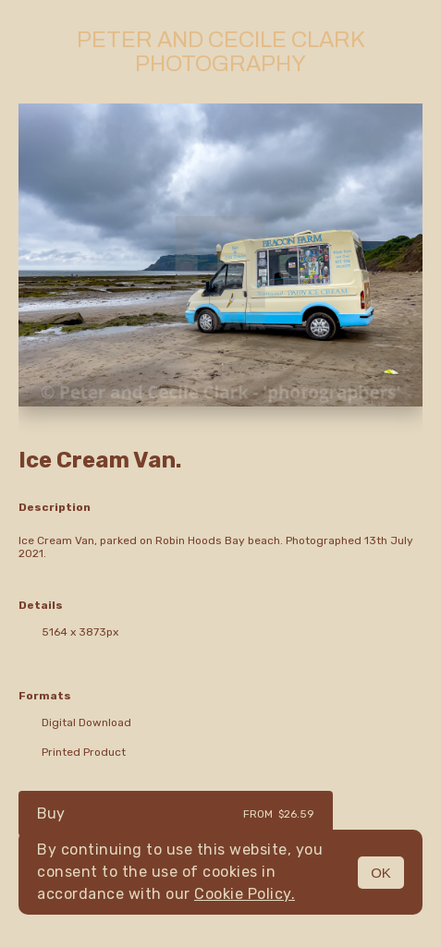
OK (381, 872)
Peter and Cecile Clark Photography (221, 52)
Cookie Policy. (244, 894)
